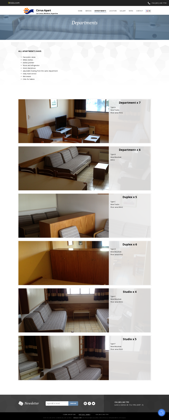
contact (139, 11)
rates (131, 11)
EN (150, 11)
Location (113, 11)
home (80, 11)
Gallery (123, 11)
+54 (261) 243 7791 (159, 3)
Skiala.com (77, 418)
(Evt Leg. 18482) (84, 414)
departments (100, 11)
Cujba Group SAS (69, 414)
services (88, 11)
